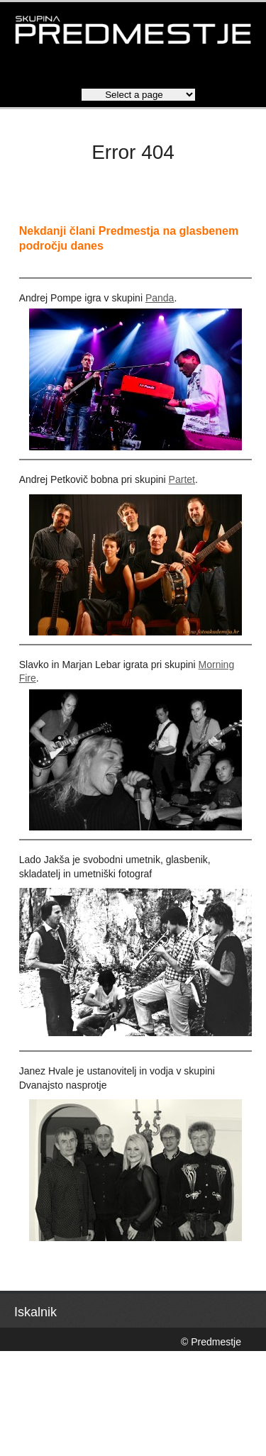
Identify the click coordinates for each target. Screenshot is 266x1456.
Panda (159, 298)
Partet (182, 479)
